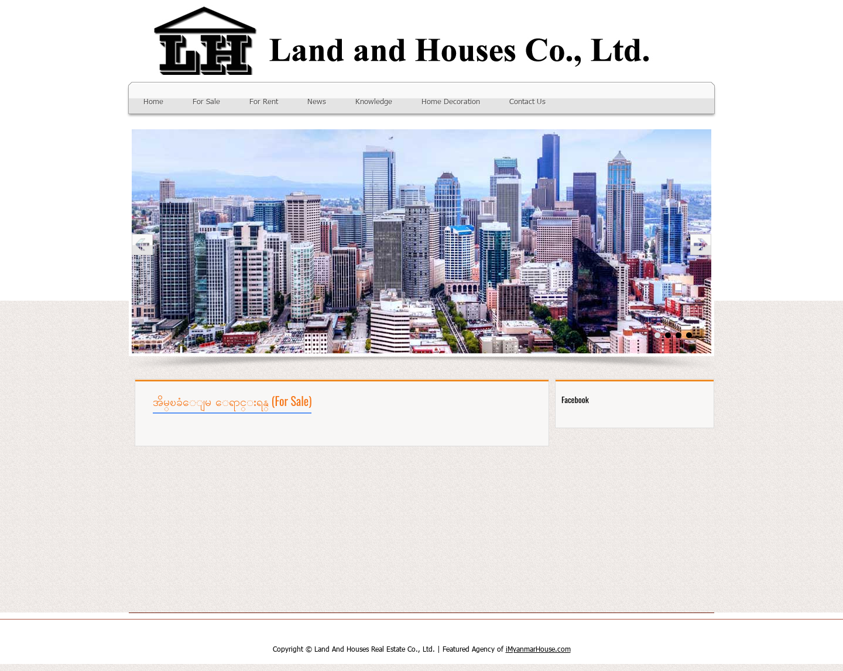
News (316, 102)
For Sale (206, 102)
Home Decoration (451, 102)
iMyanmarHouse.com (538, 650)
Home (153, 102)
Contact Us (527, 102)
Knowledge (373, 102)
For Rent (263, 102)
